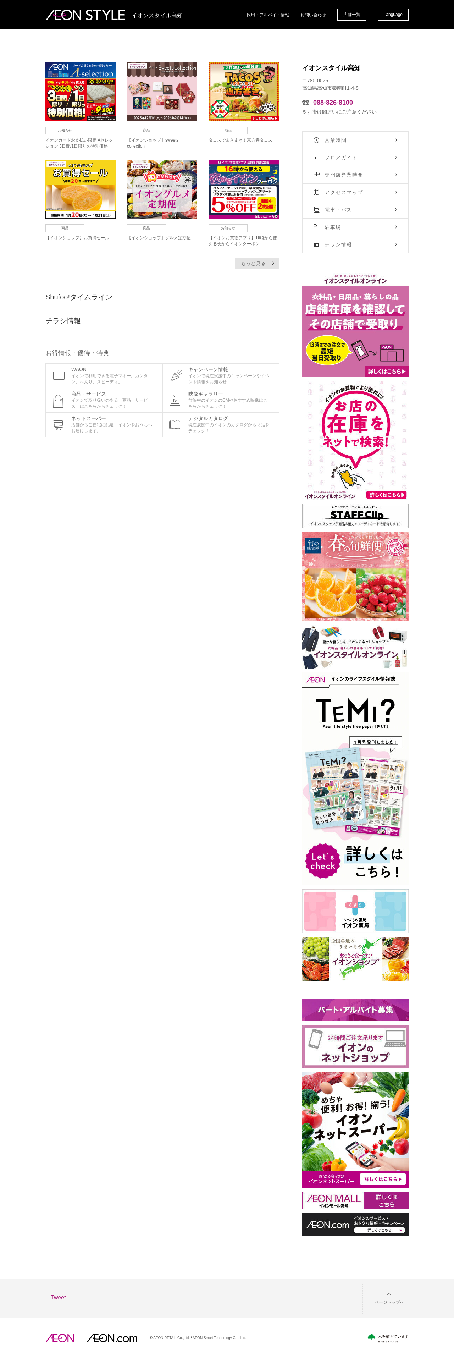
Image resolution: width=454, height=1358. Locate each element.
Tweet (58, 1297)
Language (393, 14)
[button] (384, 1298)
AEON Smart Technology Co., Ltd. (220, 1338)
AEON (59, 1338)
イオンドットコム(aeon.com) (112, 1338)
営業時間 (336, 140)
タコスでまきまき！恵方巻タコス (240, 140)
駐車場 (333, 227)
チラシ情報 (338, 244)
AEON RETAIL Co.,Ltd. (171, 1338)
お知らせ (65, 130)
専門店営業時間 (344, 175)
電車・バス (338, 210)
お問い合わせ (313, 14)
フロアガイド (341, 157)
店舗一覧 (351, 14)
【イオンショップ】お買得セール (77, 237)
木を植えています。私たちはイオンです (388, 1338)
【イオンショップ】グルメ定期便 (159, 237)
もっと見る (253, 263)
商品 (146, 130)
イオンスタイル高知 (157, 15)
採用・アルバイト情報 (268, 14)
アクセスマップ (344, 192)
